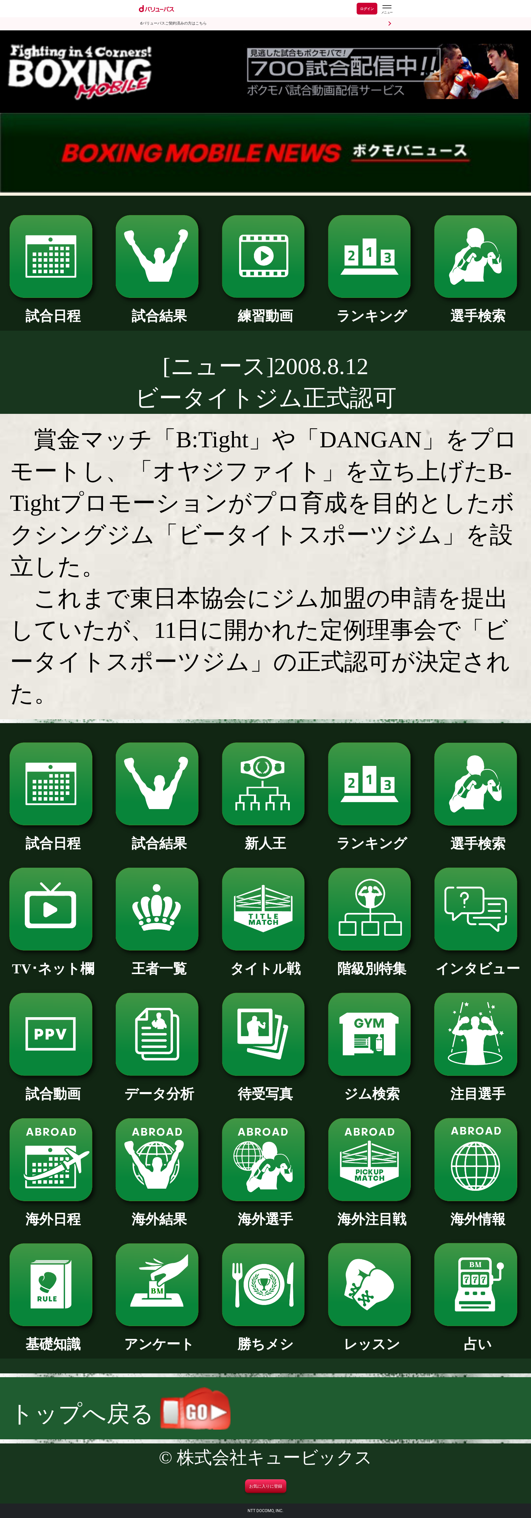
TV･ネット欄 (53, 961)
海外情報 (478, 1212)
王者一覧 (159, 961)
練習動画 (265, 309)
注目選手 (478, 1087)
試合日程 (53, 309)
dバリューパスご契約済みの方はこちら (173, 23)
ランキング (372, 309)
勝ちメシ (265, 1337)
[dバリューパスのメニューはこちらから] (386, 9)
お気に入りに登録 (265, 1486)
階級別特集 (372, 961)
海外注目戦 (372, 1212)
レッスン (372, 1337)
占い (478, 1337)
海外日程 (53, 1212)
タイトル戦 (265, 961)
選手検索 (478, 309)
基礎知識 (53, 1337)
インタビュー (478, 961)
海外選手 (265, 1212)
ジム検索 (372, 1087)
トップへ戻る (120, 1414)
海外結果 (159, 1212)
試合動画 (53, 1087)
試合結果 (159, 309)
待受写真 (265, 1087)
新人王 (265, 836)
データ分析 (159, 1087)
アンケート (159, 1337)
